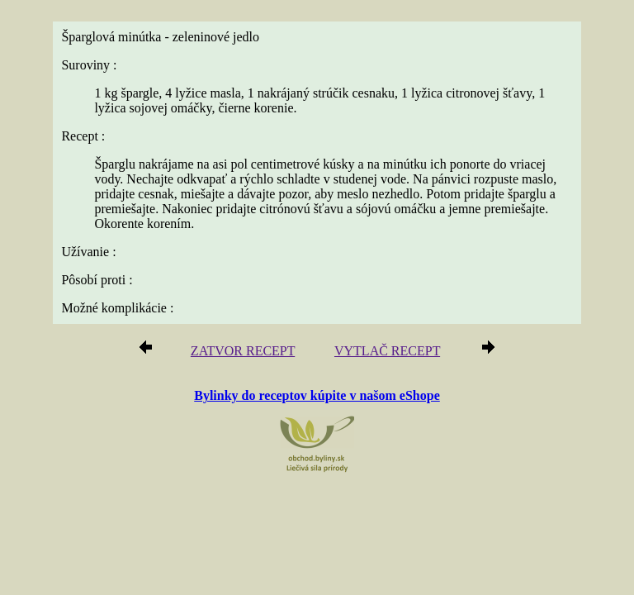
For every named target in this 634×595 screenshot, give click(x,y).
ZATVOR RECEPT (243, 351)
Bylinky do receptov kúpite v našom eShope (317, 395)
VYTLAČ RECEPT (387, 351)
